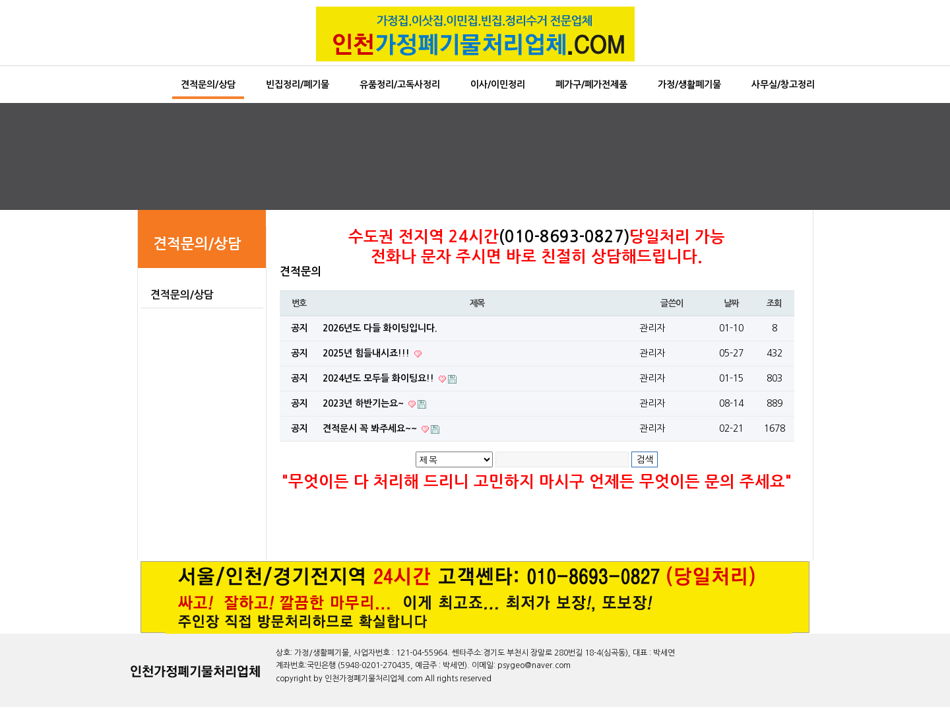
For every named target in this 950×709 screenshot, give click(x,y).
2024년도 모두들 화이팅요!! (380, 378)
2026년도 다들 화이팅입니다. (380, 328)
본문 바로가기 (0, 65)
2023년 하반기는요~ (364, 403)
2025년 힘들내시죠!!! (367, 353)
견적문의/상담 (182, 295)
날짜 (731, 303)
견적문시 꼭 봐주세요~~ (371, 428)
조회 (774, 303)
